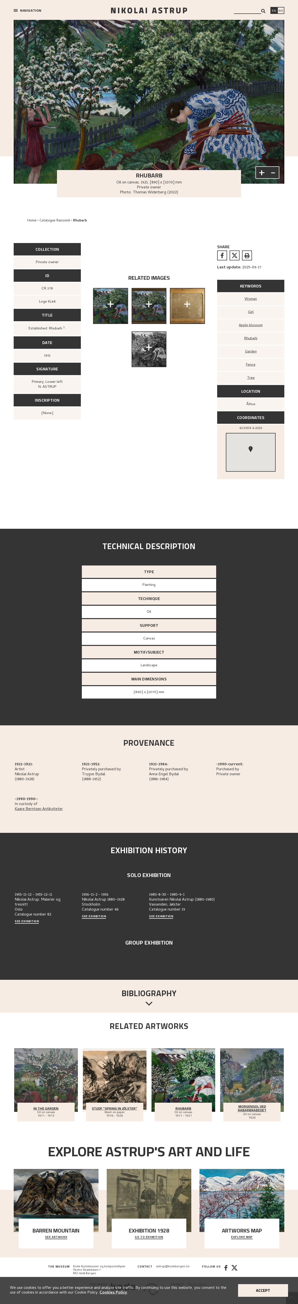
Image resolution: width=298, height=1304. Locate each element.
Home (32, 221)
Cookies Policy (113, 1293)
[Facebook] (225, 1270)
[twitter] (235, 255)
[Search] (263, 11)
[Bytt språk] (280, 11)
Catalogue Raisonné (55, 221)
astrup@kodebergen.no (173, 1267)
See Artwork (56, 1237)
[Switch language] (273, 11)
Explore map (242, 1237)
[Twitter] (234, 1270)
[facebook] (222, 255)
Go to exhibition (149, 1237)
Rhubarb (80, 221)
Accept (263, 1290)
